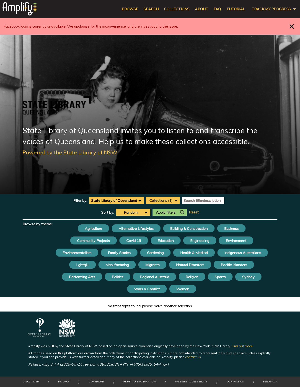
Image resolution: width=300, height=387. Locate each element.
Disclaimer (31, 381)
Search (151, 9)
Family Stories (119, 252)
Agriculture (93, 228)
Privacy (64, 381)
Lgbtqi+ (82, 264)
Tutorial (235, 9)
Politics (117, 277)
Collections (176, 9)
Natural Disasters (190, 264)
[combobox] (116, 200)
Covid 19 (133, 240)
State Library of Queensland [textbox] (114, 200)
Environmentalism (76, 252)
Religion (192, 277)
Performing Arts (82, 277)
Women (182, 289)
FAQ (217, 9)
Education (166, 240)
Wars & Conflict (147, 289)
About (201, 9)
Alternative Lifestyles (136, 228)
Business (231, 228)
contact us (193, 357)
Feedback (270, 381)
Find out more (242, 346)
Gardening (155, 252)
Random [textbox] (130, 212)
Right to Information (139, 381)
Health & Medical (194, 252)
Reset (194, 212)
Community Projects (93, 240)
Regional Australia (154, 277)
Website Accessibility (191, 381)
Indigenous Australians (242, 252)
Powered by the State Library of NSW (70, 152)
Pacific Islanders (234, 264)
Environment (236, 240)
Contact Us (235, 381)
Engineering (199, 240)
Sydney (248, 277)
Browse (130, 9)
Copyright (96, 381)
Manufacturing (117, 264)
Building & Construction (189, 228)
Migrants (152, 264)
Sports (220, 277)
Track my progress (271, 9)
